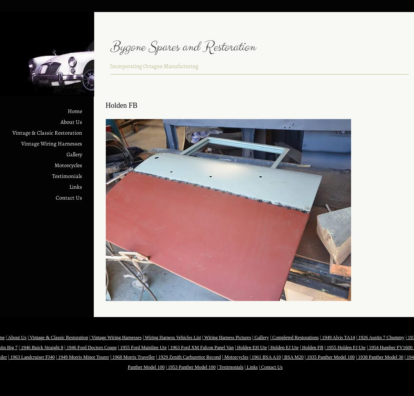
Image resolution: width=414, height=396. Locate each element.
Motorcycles (68, 165)
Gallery (74, 154)
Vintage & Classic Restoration (47, 133)
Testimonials (67, 176)
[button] (228, 210)
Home (75, 111)
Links (75, 187)
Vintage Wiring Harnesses (51, 143)
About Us (71, 122)
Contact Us (69, 198)
